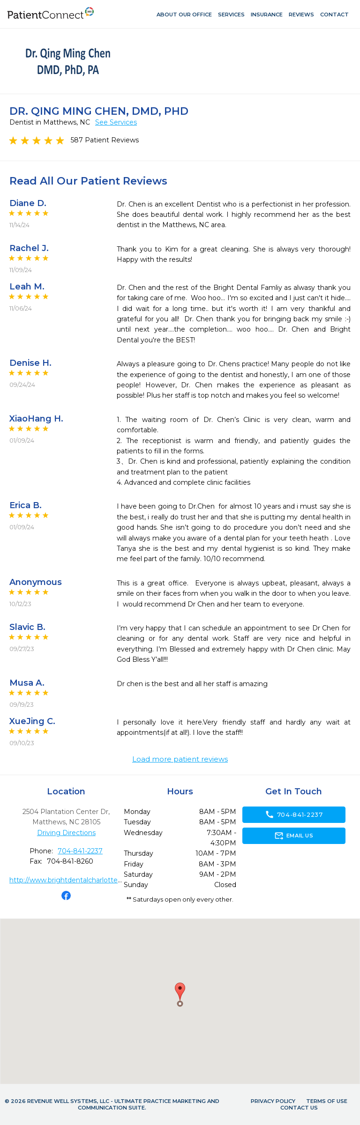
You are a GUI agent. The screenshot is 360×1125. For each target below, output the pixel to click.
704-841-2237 (80, 851)
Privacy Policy (273, 1101)
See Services (116, 122)
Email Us (293, 835)
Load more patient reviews (180, 759)
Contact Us (299, 1107)
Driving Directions (66, 833)
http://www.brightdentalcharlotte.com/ (72, 880)
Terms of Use (326, 1101)
